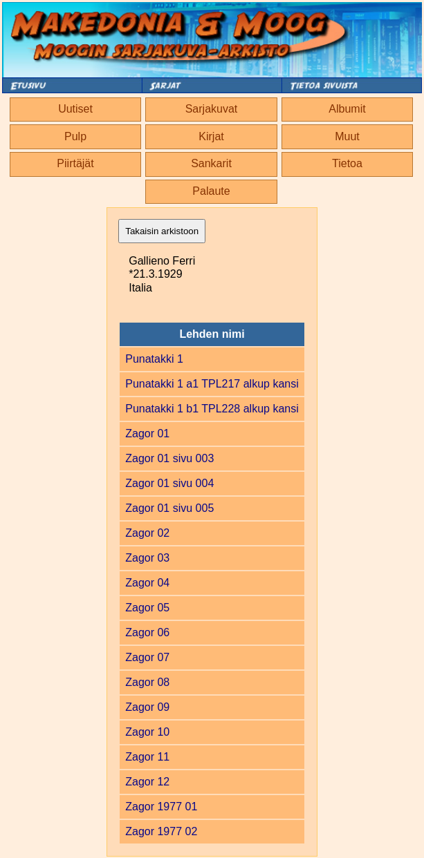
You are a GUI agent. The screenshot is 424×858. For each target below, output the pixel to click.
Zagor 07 (147, 657)
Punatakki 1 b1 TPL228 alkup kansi (212, 408)
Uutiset (75, 109)
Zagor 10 (147, 732)
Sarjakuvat (211, 109)
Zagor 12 (147, 782)
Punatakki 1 (154, 359)
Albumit (347, 109)
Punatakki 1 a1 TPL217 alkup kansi (212, 384)
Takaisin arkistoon (162, 231)
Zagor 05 (147, 607)
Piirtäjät (75, 163)
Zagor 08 (147, 682)
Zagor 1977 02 (161, 831)
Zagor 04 (147, 583)
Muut (347, 136)
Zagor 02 (147, 533)
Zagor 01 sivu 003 (169, 458)
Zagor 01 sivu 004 (169, 483)
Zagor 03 (147, 558)
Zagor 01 (147, 433)
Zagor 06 (147, 632)
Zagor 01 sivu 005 (169, 508)
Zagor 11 (147, 757)
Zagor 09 (147, 707)
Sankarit (211, 163)
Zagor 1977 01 (161, 806)
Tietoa (347, 163)
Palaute (211, 191)
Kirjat (211, 136)
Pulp (75, 136)
